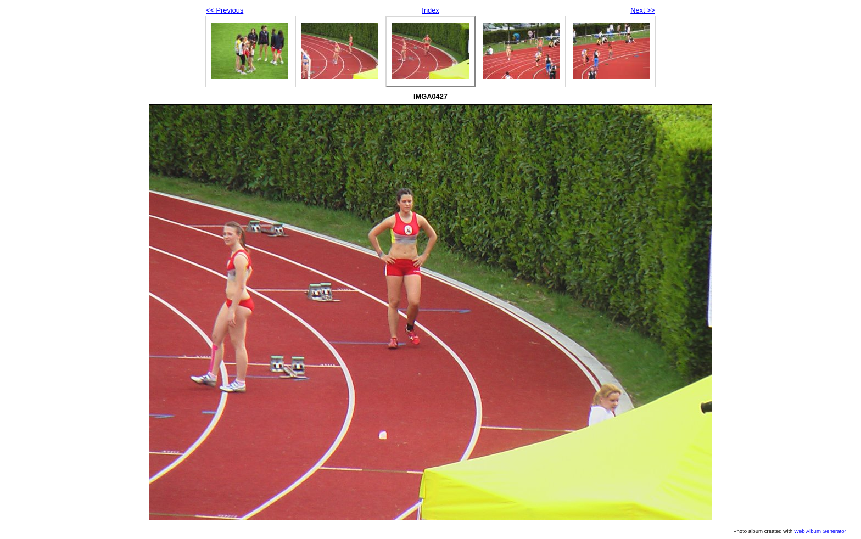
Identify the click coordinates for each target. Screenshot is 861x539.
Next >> (642, 10)
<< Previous (224, 10)
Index (430, 10)
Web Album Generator (820, 531)
